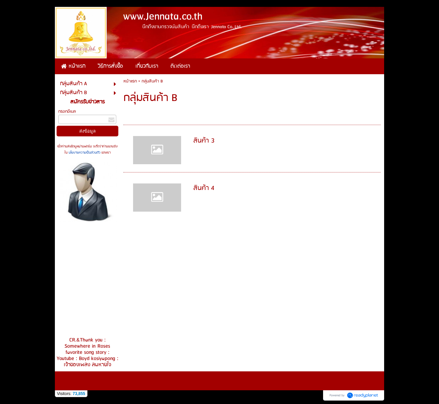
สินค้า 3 (204, 140)
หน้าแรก (130, 81)
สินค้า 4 (203, 188)
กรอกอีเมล (67, 111)
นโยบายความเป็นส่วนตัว (85, 152)
